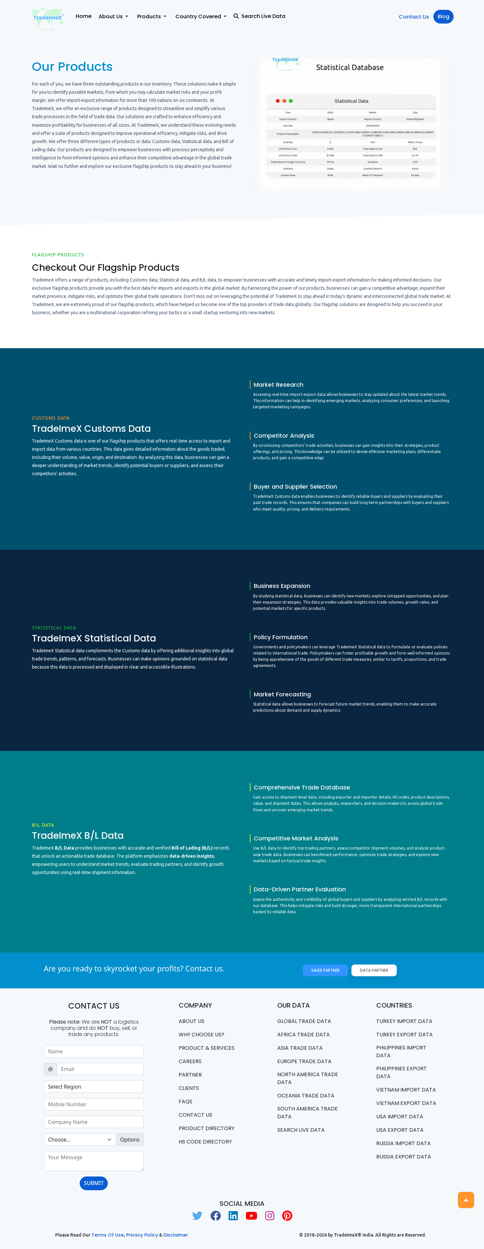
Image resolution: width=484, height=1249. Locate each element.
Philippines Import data (401, 1051)
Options (129, 1139)
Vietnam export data (406, 1103)
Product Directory (206, 1128)
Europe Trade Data (304, 1061)
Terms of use (107, 1235)
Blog (443, 16)
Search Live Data (259, 16)
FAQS (185, 1101)
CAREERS (190, 1061)
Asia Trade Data (300, 1048)
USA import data (399, 1116)
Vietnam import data (406, 1090)
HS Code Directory (205, 1141)
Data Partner (374, 970)
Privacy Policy (142, 1235)
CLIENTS (189, 1088)
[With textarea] (94, 1161)
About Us (191, 1021)
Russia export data (403, 1156)
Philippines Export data (401, 1072)
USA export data (400, 1130)
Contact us (195, 1115)
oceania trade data (305, 1095)
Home (83, 16)
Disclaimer (175, 1235)
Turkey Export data (404, 1034)
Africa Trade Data (303, 1034)
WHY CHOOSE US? (201, 1034)
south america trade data (307, 1112)
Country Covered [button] (198, 16)
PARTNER (190, 1075)
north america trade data (307, 1078)
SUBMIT (94, 1183)
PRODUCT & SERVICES (206, 1048)
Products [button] (149, 16)
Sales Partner (325, 970)
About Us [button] (111, 16)
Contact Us (414, 17)
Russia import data (403, 1143)
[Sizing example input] (94, 1051)
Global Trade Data (304, 1021)
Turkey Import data (404, 1021)
